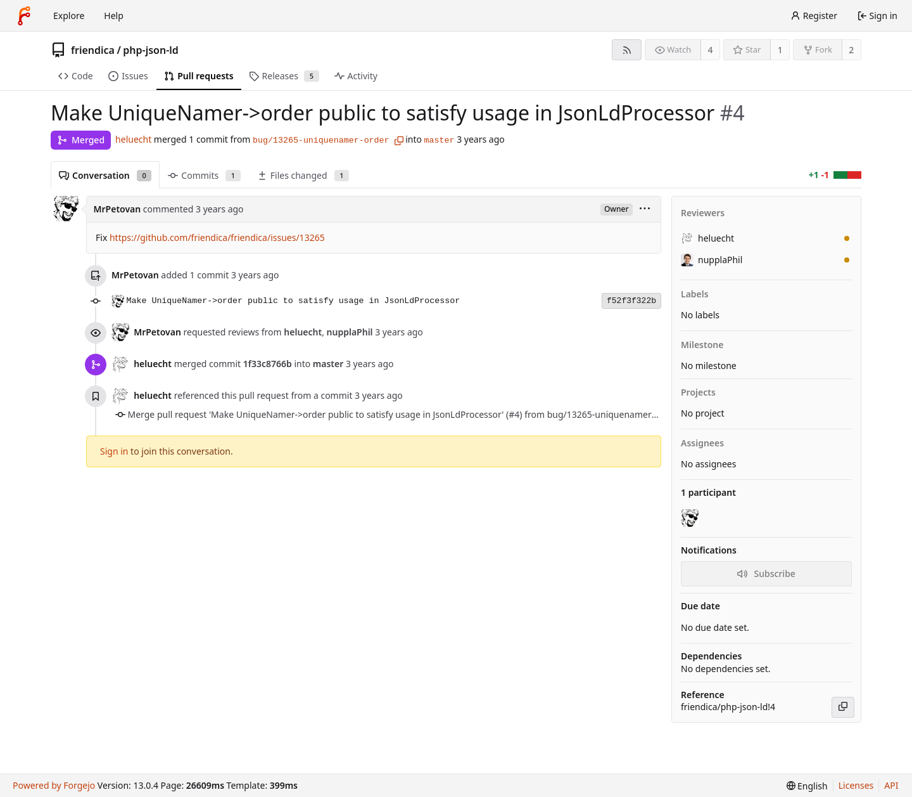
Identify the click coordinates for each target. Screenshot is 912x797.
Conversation (105, 175)
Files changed (303, 175)
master (439, 140)
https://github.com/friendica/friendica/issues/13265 (217, 237)
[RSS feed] (627, 49)
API (891, 785)
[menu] (644, 209)
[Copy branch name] (399, 140)
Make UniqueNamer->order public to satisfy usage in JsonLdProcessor (293, 301)
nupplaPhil (711, 260)
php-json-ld (151, 50)
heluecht (133, 139)
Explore (68, 16)
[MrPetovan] (691, 518)
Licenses (856, 785)
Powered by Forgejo (54, 785)
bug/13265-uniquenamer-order (321, 140)
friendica (93, 50)
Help (114, 16)
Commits (204, 175)
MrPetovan (117, 209)
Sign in (114, 451)
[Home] (24, 15)
